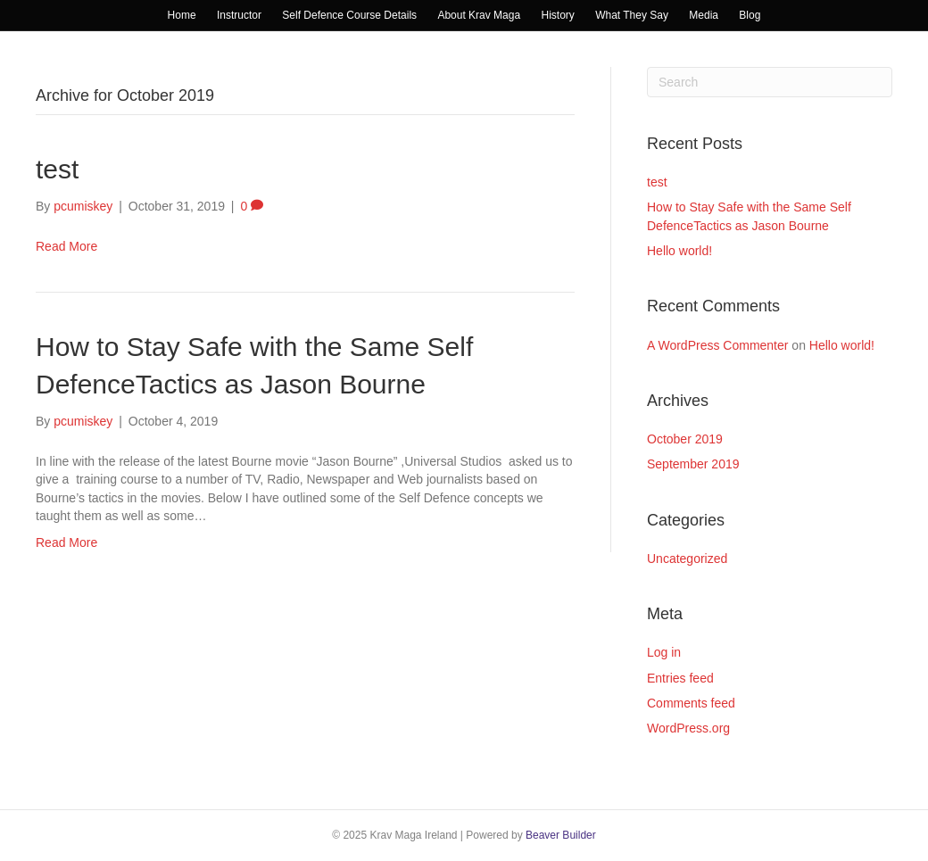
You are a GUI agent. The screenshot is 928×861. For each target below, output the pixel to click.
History (557, 15)
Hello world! (679, 251)
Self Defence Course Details (349, 15)
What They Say (631, 15)
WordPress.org (688, 728)
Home (182, 15)
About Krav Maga (478, 15)
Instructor (239, 15)
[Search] (769, 82)
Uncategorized (687, 558)
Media (703, 15)
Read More (66, 246)
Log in (664, 652)
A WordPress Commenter (717, 345)
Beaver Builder (561, 835)
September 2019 (693, 464)
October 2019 (685, 439)
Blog (749, 15)
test (57, 169)
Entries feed (680, 678)
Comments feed (691, 703)
